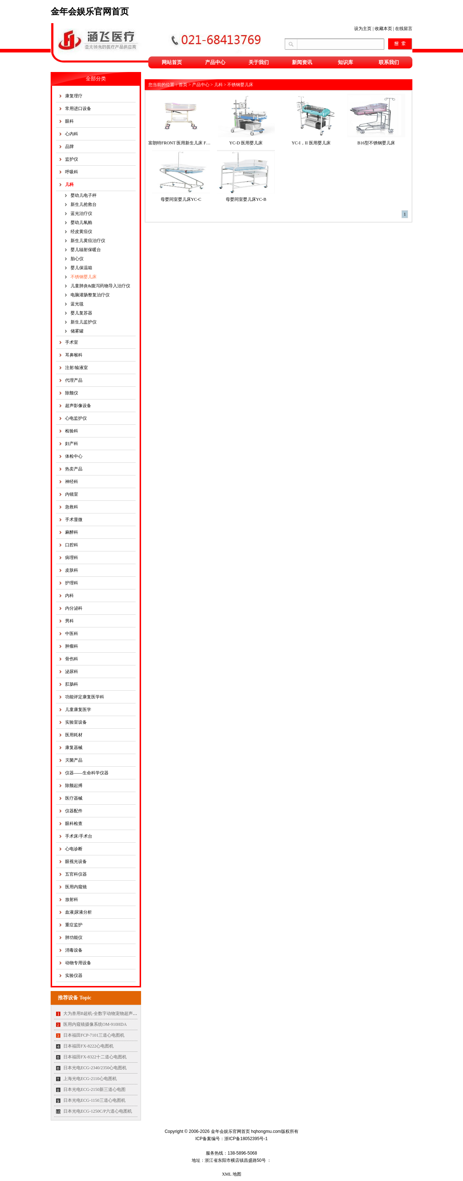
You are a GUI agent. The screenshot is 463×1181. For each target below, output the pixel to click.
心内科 (71, 133)
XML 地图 (231, 1174)
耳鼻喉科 (73, 354)
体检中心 (73, 456)
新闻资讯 (302, 62)
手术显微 (73, 519)
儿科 (69, 184)
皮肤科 (71, 570)
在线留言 (403, 28)
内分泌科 (73, 608)
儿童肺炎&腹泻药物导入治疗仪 (100, 285)
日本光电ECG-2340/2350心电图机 (95, 1067)
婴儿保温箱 (81, 267)
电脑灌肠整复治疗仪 (90, 294)
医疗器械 (73, 798)
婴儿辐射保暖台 (86, 249)
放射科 (71, 899)
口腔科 (71, 544)
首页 (183, 84)
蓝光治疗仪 (81, 213)
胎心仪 (77, 258)
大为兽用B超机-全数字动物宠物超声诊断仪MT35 (110, 1013)
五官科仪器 (76, 874)
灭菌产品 (73, 760)
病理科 (71, 557)
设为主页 (362, 28)
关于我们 (259, 62)
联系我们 (389, 62)
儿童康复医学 (78, 709)
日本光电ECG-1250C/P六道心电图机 (97, 1111)
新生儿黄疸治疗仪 (88, 240)
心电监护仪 (76, 418)
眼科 (69, 121)
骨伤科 (71, 658)
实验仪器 (73, 975)
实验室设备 (76, 722)
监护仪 (71, 159)
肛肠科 (71, 684)
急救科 (71, 506)
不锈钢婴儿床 (84, 276)
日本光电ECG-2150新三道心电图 (94, 1089)
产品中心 (215, 62)
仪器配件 (73, 810)
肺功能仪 (73, 937)
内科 (69, 595)
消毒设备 (73, 950)
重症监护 (73, 924)
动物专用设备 (78, 962)
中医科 (71, 633)
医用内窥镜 (76, 886)
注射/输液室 (76, 367)
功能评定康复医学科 (84, 696)
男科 (69, 620)
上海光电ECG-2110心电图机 (90, 1078)
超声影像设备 (78, 405)
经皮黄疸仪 (81, 231)
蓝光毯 (77, 303)
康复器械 (73, 747)
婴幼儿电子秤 (84, 195)
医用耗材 (73, 734)
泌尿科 (71, 671)
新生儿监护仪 (84, 322)
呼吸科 (71, 171)
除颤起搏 (73, 785)
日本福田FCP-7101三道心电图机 (93, 1035)
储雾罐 (77, 331)
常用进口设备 (78, 108)
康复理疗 (73, 95)
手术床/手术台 (78, 836)
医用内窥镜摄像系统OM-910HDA (95, 1024)
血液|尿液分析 (78, 912)
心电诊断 (73, 848)
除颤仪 (71, 392)
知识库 (345, 62)
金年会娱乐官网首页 (90, 11)
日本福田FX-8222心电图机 (88, 1046)
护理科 (71, 582)
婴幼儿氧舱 (81, 222)
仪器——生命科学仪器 (87, 772)
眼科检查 (73, 823)
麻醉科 (71, 532)
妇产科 (71, 443)
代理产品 (73, 380)
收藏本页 (383, 28)
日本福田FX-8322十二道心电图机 (95, 1056)
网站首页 (172, 62)
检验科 (71, 430)
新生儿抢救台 (84, 204)
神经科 (71, 481)
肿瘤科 (71, 646)
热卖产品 (73, 468)
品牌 (69, 146)
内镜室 (71, 494)
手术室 (71, 342)
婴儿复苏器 (81, 313)
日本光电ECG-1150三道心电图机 (94, 1100)
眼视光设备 (76, 861)
